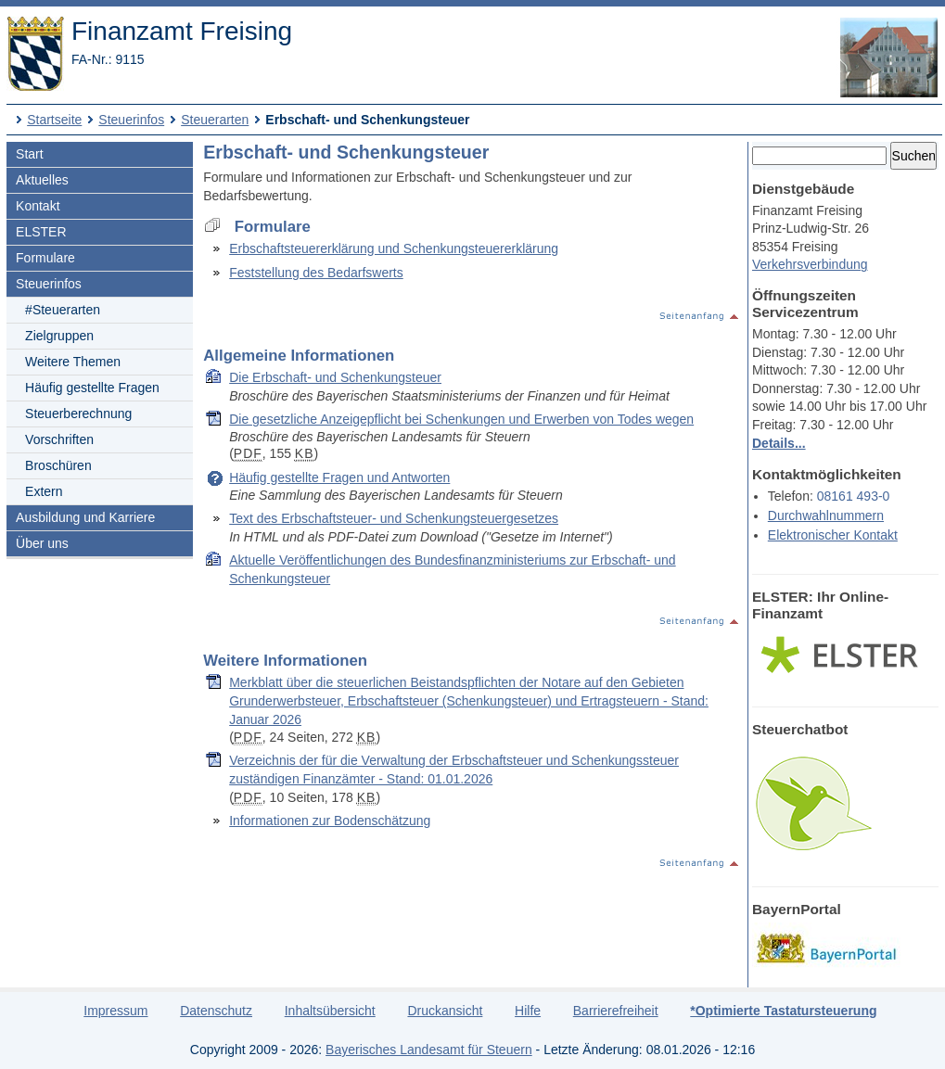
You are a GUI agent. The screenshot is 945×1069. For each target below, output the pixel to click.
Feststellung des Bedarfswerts (316, 272)
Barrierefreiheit (615, 1010)
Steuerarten (215, 119)
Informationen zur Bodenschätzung (329, 820)
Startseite (54, 119)
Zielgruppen (59, 335)
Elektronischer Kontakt (833, 535)
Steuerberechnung (78, 413)
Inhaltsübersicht (330, 1010)
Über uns (42, 543)
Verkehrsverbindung (810, 264)
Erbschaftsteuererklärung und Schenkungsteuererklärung (393, 248)
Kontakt (37, 205)
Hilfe (528, 1010)
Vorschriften (59, 439)
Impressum (115, 1010)
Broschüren (58, 465)
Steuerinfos (131, 119)
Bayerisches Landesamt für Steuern (429, 1049)
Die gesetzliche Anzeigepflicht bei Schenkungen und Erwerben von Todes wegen (461, 419)
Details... (779, 443)
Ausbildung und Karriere (85, 517)
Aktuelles (42, 179)
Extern (43, 491)
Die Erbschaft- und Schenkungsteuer (335, 377)
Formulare (45, 257)
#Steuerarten (62, 309)
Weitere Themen (73, 361)
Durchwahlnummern (826, 515)
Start (30, 153)
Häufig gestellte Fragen (92, 387)
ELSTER (41, 231)
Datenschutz (216, 1010)
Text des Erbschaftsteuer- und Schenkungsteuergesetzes (393, 518)
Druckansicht (444, 1010)
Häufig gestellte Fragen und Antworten (339, 477)
